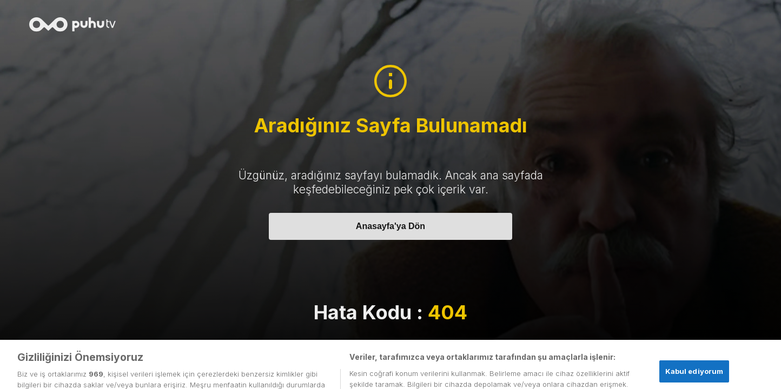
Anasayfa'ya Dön (390, 226)
